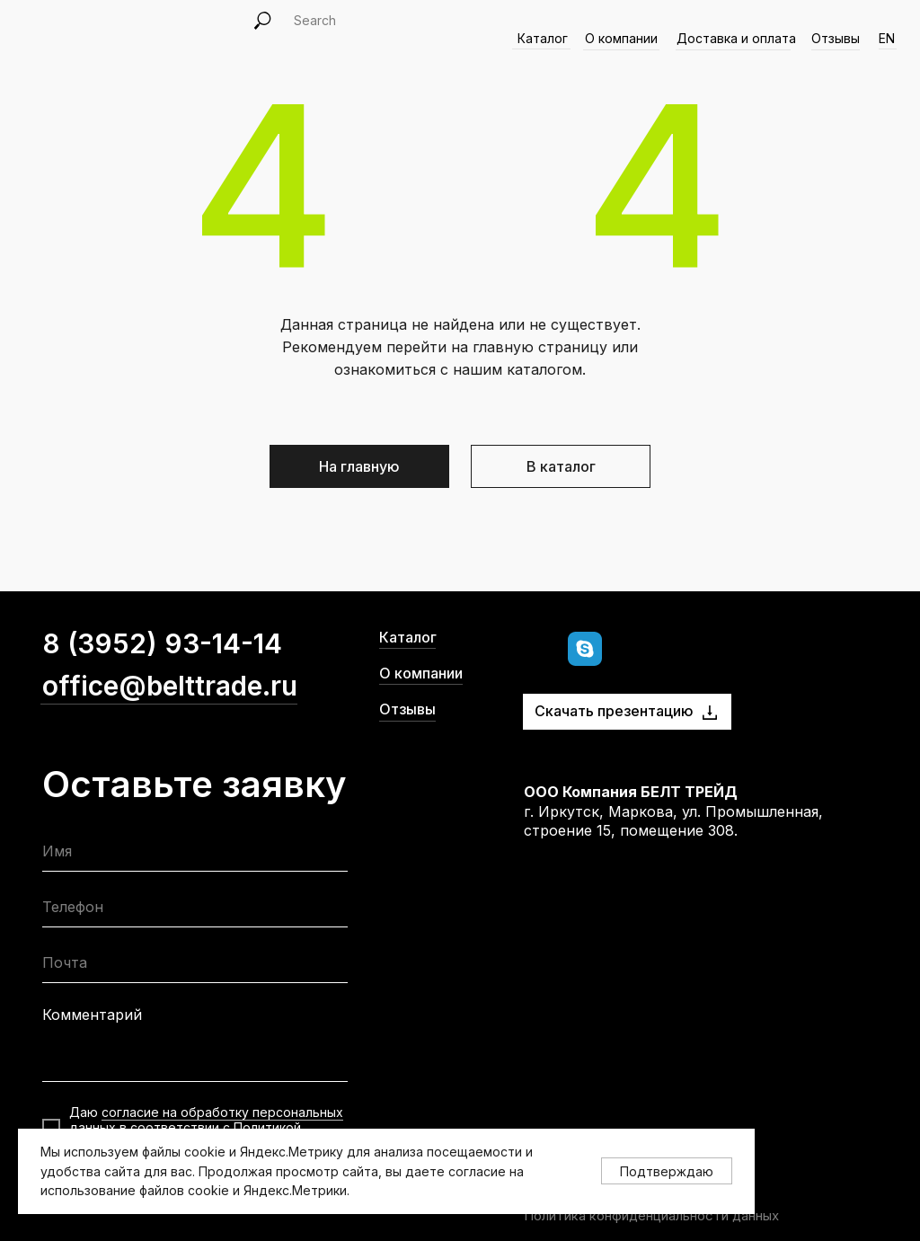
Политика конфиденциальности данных (651, 1215)
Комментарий (92, 1015)
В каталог (561, 466)
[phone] (195, 910)
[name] (195, 855)
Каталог (408, 637)
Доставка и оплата (736, 38)
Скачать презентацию (614, 711)
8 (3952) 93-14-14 (162, 643)
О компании (421, 673)
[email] (195, 966)
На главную (359, 466)
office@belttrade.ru (169, 685)
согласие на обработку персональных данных (206, 1119)
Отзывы (835, 38)
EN (887, 38)
